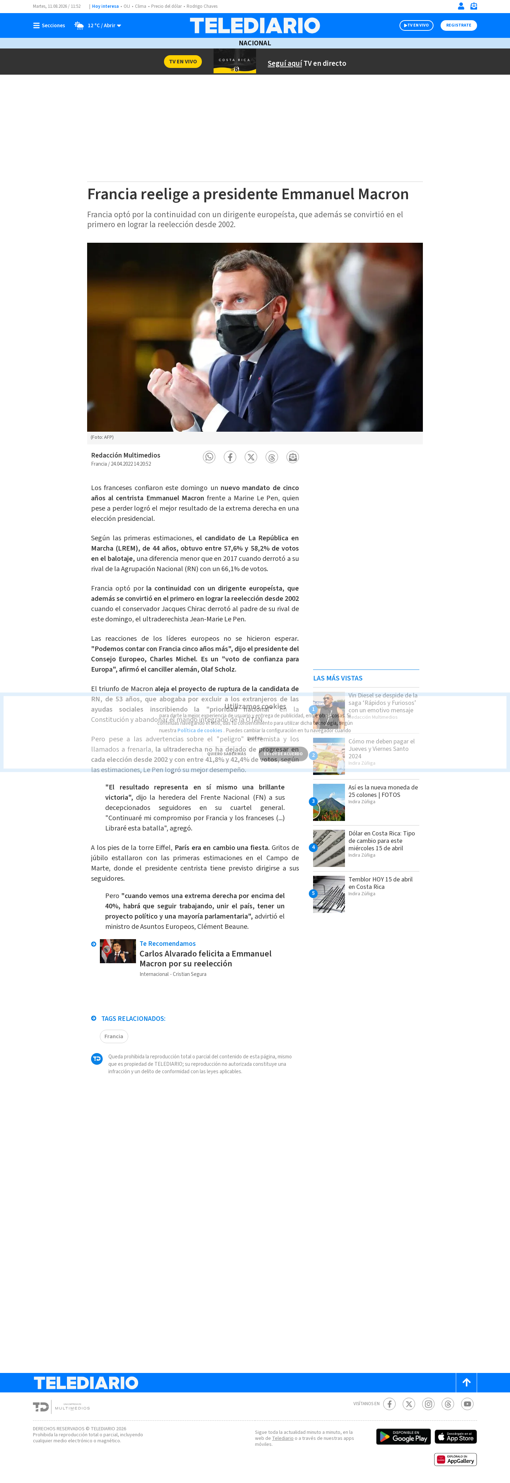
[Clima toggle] (96, 25)
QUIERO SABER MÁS (226, 744)
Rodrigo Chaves (205, 6)
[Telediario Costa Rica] (255, 25)
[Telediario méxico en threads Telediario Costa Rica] (448, 1404)
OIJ (126, 6)
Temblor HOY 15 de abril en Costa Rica (383, 883)
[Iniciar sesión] (461, 6)
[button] (209, 457)
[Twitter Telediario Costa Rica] (409, 1404)
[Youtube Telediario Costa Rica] (467, 1404)
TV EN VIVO (418, 25)
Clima (141, 6)
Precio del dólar (168, 6)
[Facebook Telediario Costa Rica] (389, 1404)
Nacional (255, 43)
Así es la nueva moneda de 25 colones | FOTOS (382, 791)
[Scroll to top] (466, 1382)
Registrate (458, 25)
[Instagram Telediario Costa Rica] (428, 1404)
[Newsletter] (473, 8)
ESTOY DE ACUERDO (283, 744)
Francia (113, 1054)
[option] (255, 343)
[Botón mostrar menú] (50, 25)
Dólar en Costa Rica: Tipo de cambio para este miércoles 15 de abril (377, 844)
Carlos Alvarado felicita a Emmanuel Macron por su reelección (208, 976)
